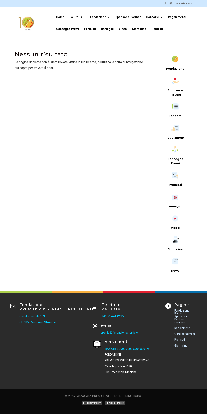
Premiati (90, 29)
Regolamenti (177, 17)
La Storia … (77, 17)
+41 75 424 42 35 (113, 316)
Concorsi (152, 17)
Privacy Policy (93, 403)
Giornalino (139, 29)
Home (60, 17)
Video (123, 29)
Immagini (107, 29)
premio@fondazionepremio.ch (120, 332)
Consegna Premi (67, 29)
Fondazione (98, 17)
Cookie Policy (116, 403)
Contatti (157, 29)
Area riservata (184, 3)
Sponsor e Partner (128, 17)
